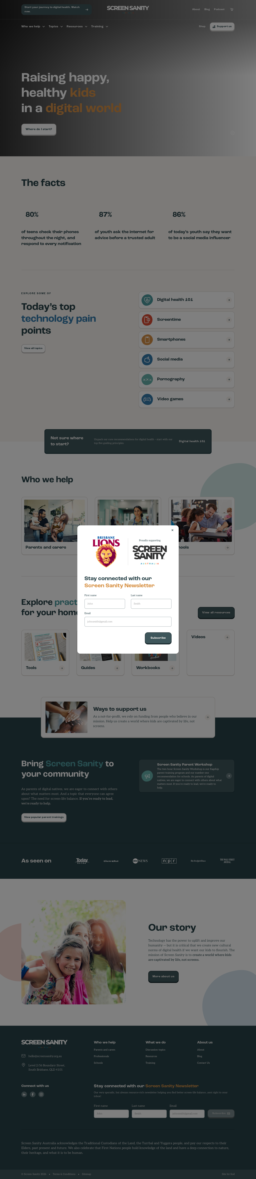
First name (90, 595)
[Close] (174, 530)
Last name (136, 595)
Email (87, 613)
